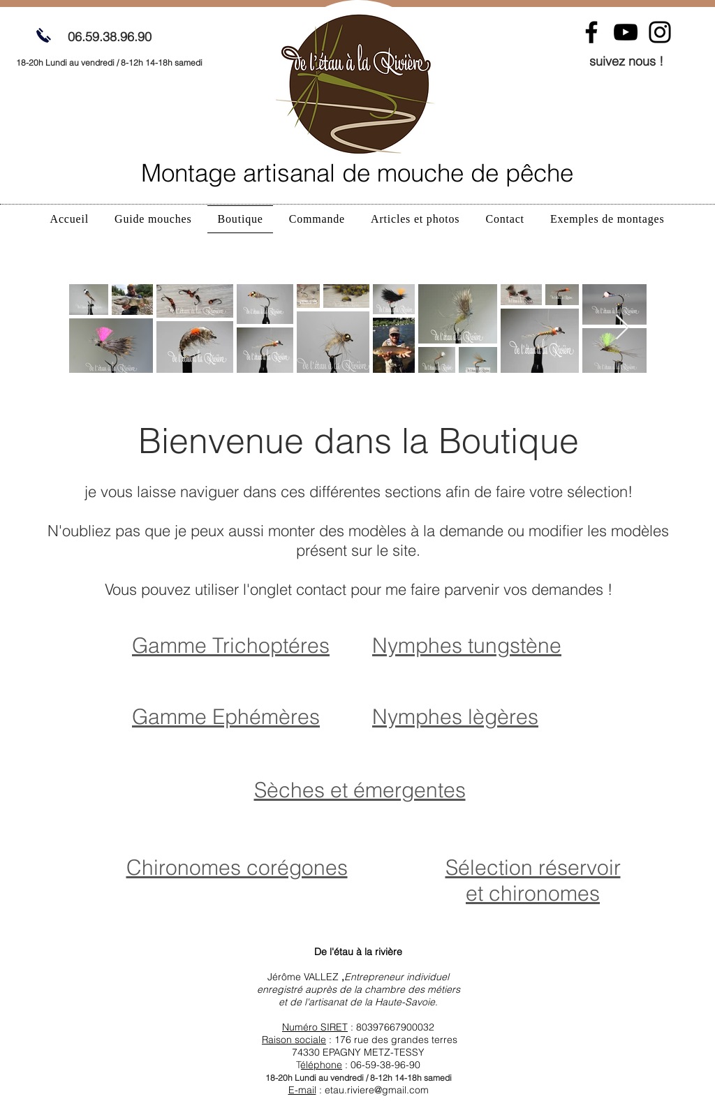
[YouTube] (625, 32)
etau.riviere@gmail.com (377, 1090)
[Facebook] (591, 32)
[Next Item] (622, 327)
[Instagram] (660, 32)
